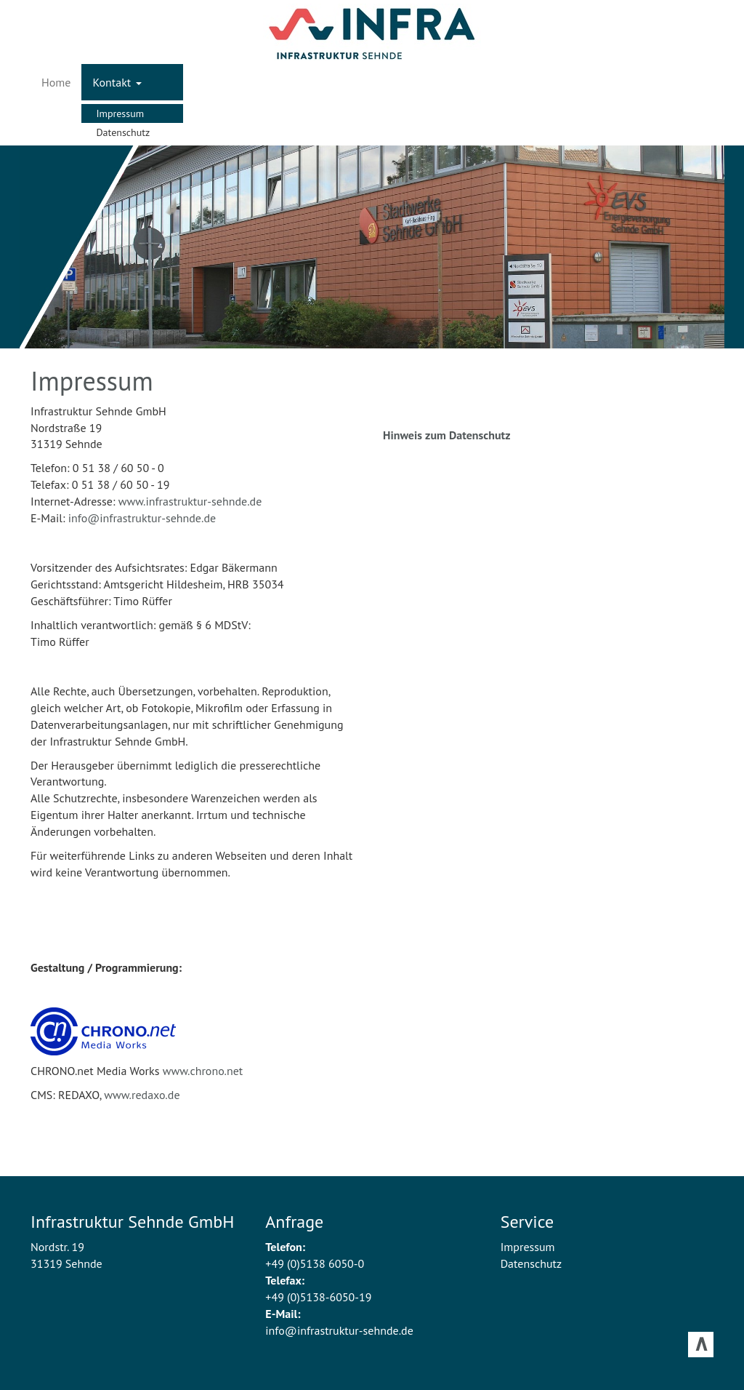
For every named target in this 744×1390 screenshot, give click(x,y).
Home (55, 82)
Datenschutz (123, 132)
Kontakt (116, 82)
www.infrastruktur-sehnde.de (190, 501)
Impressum (120, 113)
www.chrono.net (203, 1070)
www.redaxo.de (141, 1094)
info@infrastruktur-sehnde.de (142, 518)
